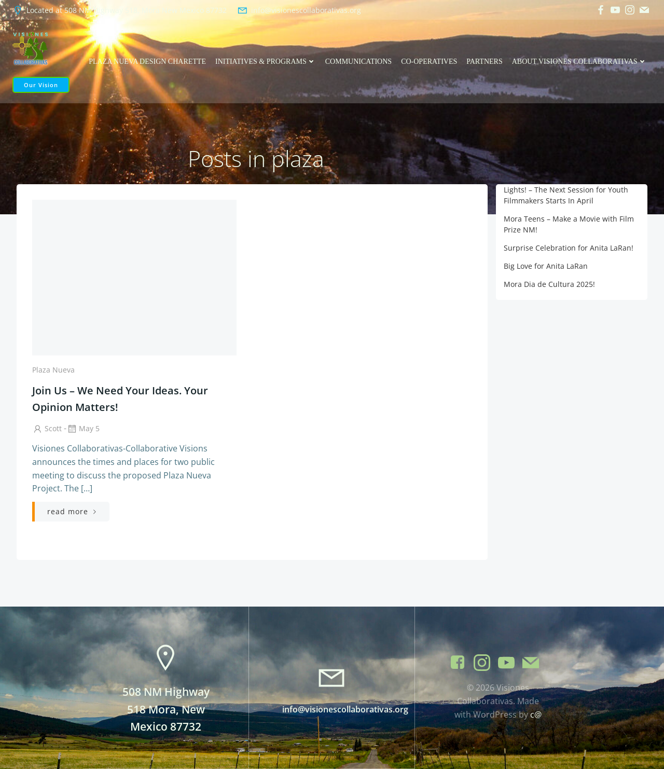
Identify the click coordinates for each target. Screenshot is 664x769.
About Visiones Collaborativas (579, 61)
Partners (485, 61)
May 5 (83, 429)
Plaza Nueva (53, 370)
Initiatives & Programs (265, 61)
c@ (536, 714)
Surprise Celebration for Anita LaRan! (568, 248)
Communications (358, 61)
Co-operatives (430, 61)
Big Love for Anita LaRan (546, 266)
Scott (47, 429)
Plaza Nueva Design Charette (147, 61)
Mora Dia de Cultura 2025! (549, 284)
